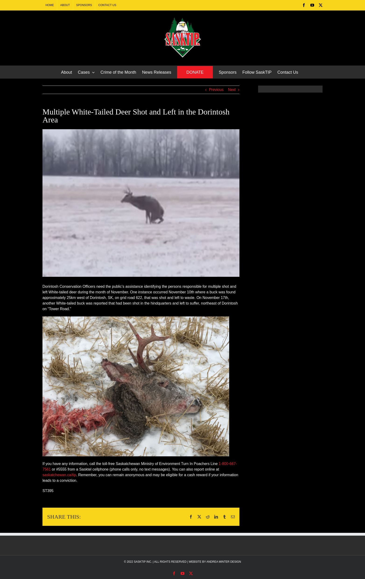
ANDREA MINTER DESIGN (224, 561)
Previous (216, 90)
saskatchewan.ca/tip (59, 475)
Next (232, 90)
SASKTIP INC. (143, 561)
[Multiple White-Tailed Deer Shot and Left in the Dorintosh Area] (140, 203)
